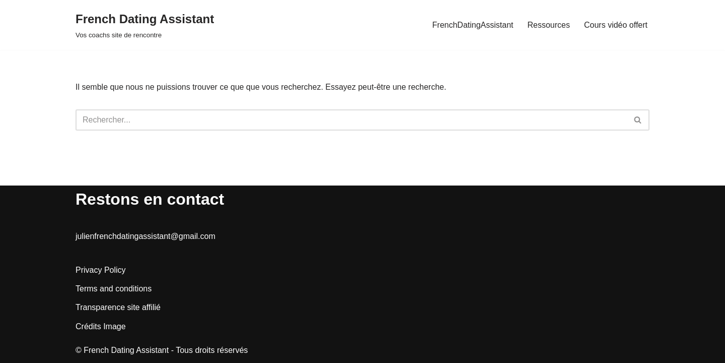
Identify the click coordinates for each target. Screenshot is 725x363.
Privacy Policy (101, 270)
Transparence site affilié (118, 307)
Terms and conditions (114, 288)
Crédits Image (101, 326)
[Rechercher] (351, 120)
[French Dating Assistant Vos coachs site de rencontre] (145, 25)
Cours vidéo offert (615, 25)
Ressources (549, 25)
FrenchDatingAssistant (473, 25)
